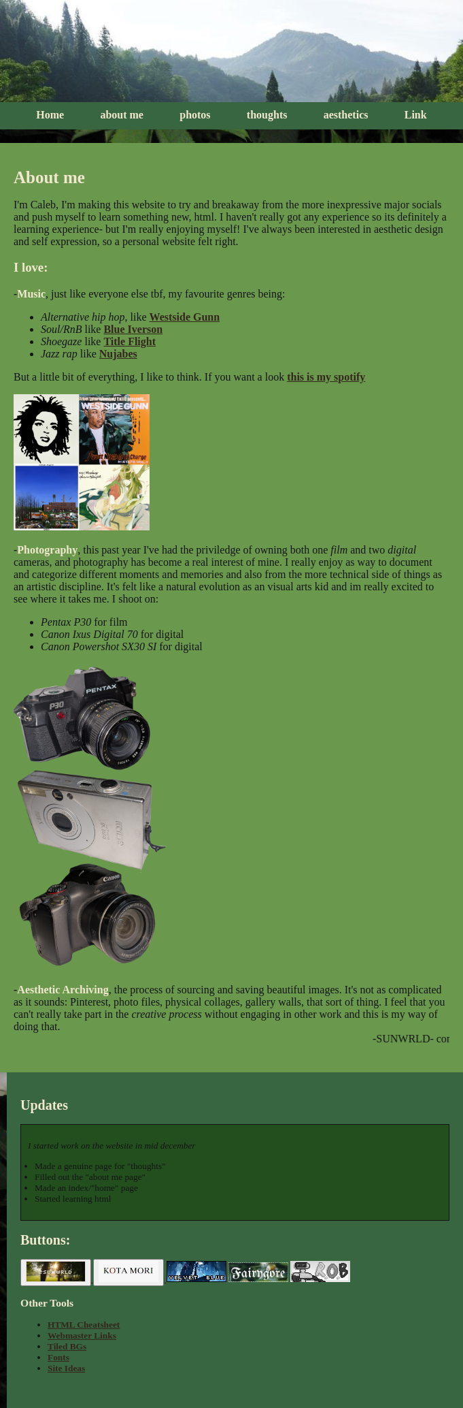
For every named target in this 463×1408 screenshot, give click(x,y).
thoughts (267, 115)
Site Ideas (66, 1368)
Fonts (58, 1357)
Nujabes (118, 353)
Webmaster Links (82, 1335)
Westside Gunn (185, 317)
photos (194, 115)
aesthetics (346, 115)
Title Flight (129, 341)
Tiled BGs (67, 1346)
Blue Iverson (132, 329)
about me (121, 115)
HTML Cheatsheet (84, 1324)
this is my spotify (326, 377)
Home (50, 115)
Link (416, 115)
